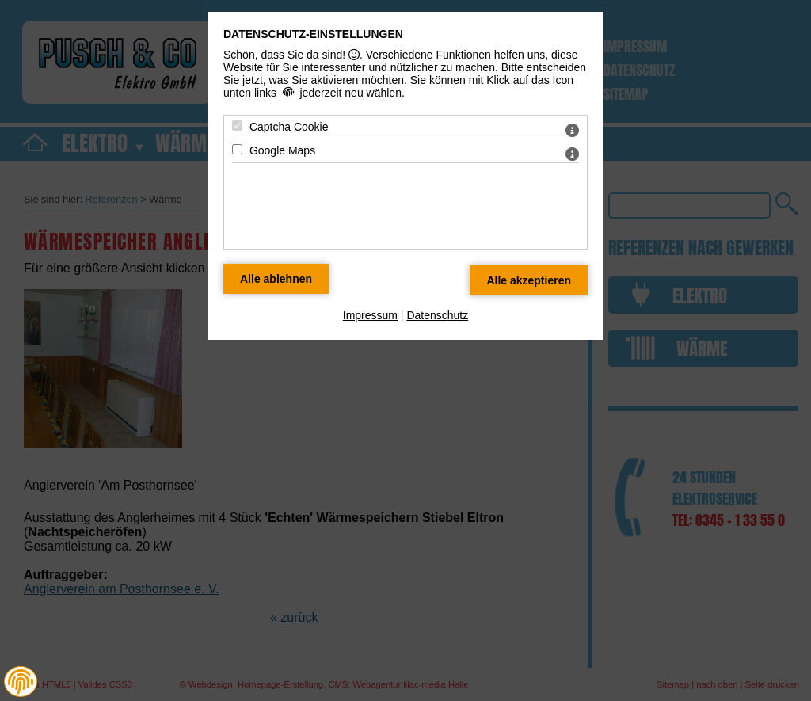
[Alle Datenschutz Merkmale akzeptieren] (529, 280)
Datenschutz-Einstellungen (313, 34)
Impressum (370, 315)
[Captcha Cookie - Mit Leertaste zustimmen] (237, 125)
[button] (20, 682)
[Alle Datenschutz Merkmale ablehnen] (276, 279)
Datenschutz (437, 315)
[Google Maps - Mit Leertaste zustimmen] (237, 149)
